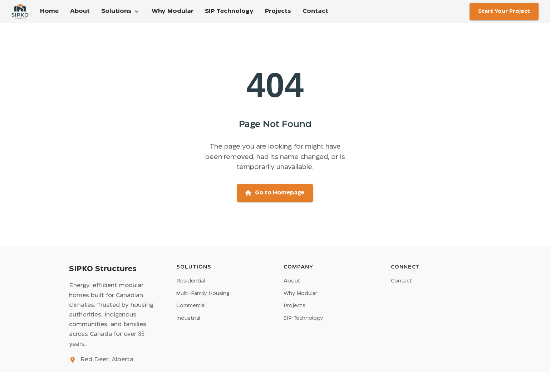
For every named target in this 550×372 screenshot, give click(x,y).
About (80, 11)
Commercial (191, 306)
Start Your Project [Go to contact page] (504, 11)
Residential (190, 281)
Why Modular (172, 11)
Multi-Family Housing (203, 293)
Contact (315, 11)
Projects (278, 11)
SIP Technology (229, 11)
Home (49, 11)
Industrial (188, 318)
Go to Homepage (274, 193)
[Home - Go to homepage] (20, 11)
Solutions (120, 11)
